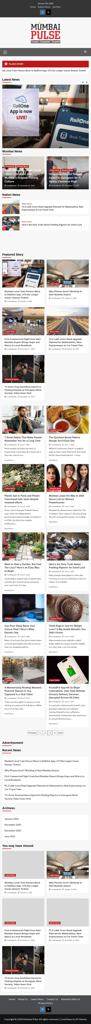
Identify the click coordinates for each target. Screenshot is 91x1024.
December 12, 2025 (72, 185)
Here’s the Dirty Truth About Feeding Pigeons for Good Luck (52, 225)
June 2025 (9, 836)
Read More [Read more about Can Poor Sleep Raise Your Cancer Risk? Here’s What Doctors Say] (9, 652)
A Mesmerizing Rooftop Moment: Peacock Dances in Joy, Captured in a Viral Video (23, 691)
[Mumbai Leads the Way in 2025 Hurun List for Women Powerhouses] (68, 478)
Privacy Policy (45, 1003)
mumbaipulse (12, 185)
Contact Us (52, 999)
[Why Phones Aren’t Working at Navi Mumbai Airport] (68, 274)
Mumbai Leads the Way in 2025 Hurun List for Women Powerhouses (66, 499)
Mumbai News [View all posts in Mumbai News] (22, 166)
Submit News (44, 7)
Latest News (37, 999)
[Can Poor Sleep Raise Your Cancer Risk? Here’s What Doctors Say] (23, 608)
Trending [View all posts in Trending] (8, 680)
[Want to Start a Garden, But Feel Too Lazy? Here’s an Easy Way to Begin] (23, 546)
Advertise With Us (70, 999)
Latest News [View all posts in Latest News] (54, 170)
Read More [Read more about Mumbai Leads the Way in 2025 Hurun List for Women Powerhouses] (53, 522)
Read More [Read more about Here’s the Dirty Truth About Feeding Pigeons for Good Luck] (53, 587)
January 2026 (11, 818)
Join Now (56, 7)
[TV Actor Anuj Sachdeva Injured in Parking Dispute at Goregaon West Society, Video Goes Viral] (23, 369)
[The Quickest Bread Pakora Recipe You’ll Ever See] (68, 420)
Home (33, 7)
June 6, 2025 (25, 506)
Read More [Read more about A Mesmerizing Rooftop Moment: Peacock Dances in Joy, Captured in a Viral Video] (9, 714)
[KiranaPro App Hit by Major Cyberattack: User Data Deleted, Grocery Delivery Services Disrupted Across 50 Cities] (68, 670)
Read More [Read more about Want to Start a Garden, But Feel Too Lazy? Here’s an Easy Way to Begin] (9, 590)
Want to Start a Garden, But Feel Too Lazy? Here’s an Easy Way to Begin (22, 567)
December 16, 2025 (27, 185)
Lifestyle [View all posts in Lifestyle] (8, 430)
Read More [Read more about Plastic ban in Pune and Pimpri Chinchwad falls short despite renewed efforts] (9, 528)
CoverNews (66, 1019)
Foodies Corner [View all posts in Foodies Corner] (56, 430)
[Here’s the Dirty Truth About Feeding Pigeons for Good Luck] (10, 223)
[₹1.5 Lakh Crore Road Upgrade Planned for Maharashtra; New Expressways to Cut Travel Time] (10, 207)
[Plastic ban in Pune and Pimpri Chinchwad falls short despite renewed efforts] (23, 478)
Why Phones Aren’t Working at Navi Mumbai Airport (31, 770)
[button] (5, 51)
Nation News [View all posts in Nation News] (27, 204)
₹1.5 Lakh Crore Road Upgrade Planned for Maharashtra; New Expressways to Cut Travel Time (66, 342)
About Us (23, 999)
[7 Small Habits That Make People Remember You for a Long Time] (23, 420)
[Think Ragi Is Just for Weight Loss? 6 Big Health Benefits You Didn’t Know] (68, 608)
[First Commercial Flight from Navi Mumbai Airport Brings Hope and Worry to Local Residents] (23, 321)
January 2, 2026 (26, 301)
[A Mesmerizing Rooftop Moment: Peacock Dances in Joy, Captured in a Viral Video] (23, 670)
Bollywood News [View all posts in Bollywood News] (11, 379)
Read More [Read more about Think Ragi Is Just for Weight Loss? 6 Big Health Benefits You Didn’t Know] (53, 652)
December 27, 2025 (27, 349)
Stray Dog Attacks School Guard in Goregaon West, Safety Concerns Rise (65, 178)
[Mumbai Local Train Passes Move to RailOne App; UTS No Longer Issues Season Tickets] (45, 128)
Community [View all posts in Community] (10, 166)
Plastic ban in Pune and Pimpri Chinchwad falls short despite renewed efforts (22, 499)
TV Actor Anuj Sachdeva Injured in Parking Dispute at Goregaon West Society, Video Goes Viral (22, 389)
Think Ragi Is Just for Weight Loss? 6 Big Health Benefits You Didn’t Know (67, 629)
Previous (32, 733)
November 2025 (12, 830)
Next (60, 733)
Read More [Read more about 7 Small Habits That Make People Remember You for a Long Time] (9, 460)
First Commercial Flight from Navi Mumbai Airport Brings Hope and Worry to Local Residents (22, 342)
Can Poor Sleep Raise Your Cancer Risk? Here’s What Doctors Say (19, 629)
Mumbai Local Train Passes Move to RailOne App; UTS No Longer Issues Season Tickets (22, 294)
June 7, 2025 (25, 445)
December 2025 (12, 824)
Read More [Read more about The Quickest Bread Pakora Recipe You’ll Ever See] (53, 460)
